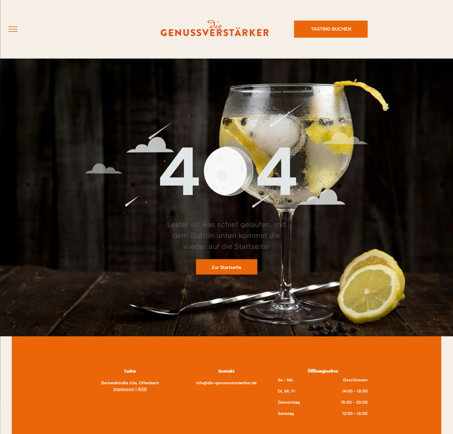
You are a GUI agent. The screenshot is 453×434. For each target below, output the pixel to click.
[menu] (13, 29)
